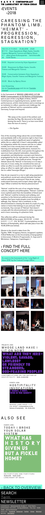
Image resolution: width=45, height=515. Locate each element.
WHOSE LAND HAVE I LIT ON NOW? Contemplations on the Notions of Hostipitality (22, 95)
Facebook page (13, 88)
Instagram (19, 511)
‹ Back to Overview (21, 487)
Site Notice (10, 513)
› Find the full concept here (15, 248)
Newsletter (13, 501)
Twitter (26, 511)
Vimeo (32, 511)
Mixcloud (38, 511)
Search (8, 492)
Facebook (12, 511)
